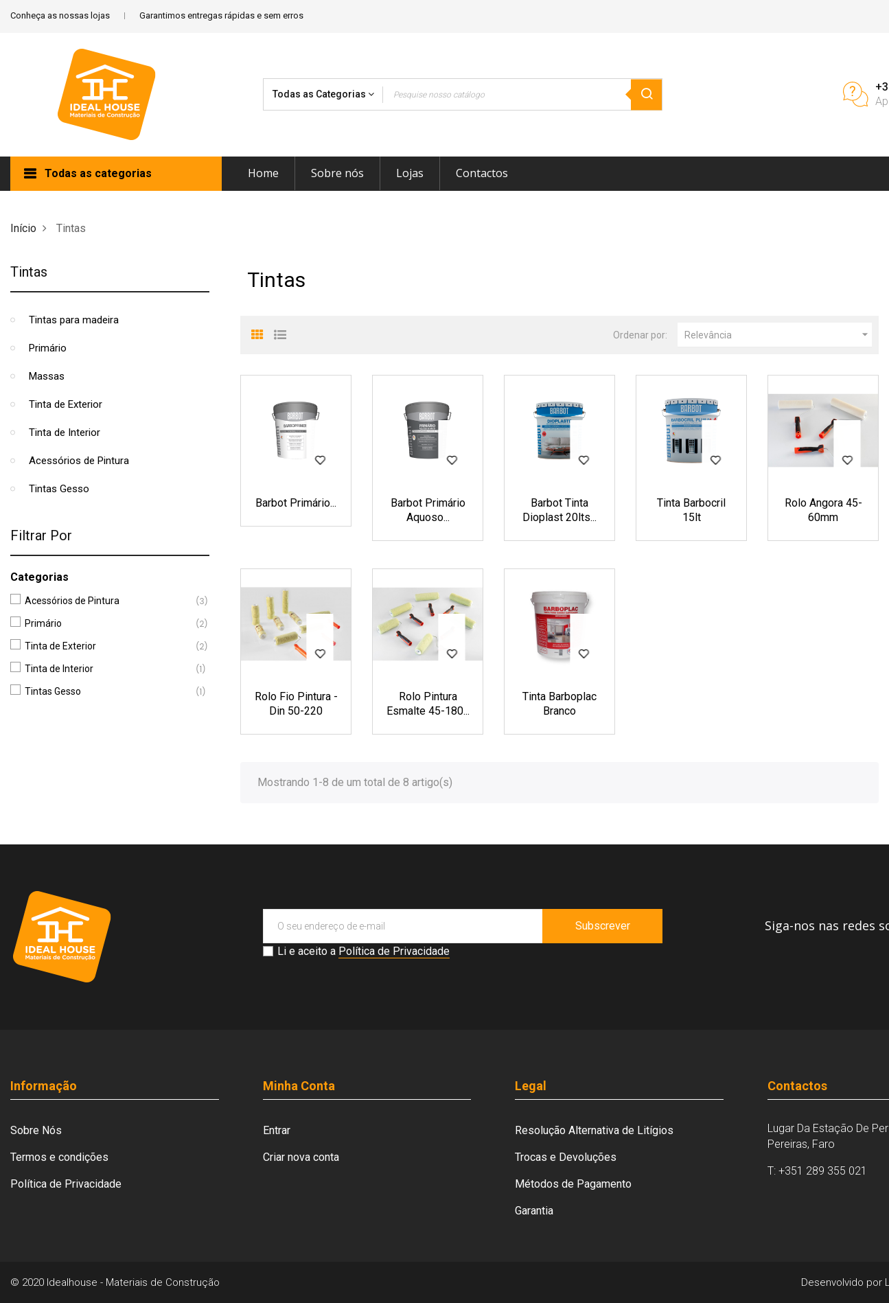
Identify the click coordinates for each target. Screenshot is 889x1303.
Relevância (778, 335)
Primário (48, 348)
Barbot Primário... (295, 502)
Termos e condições (59, 1157)
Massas (47, 376)
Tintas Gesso (59, 489)
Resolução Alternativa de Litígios (594, 1130)
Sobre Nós (36, 1130)
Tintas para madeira (74, 320)
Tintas (28, 272)
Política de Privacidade (394, 951)
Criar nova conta (301, 1157)
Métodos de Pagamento (573, 1183)
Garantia (534, 1210)
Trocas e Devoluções (565, 1157)
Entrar (276, 1130)
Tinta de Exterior (65, 404)
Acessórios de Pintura (79, 460)
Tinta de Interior (64, 432)
